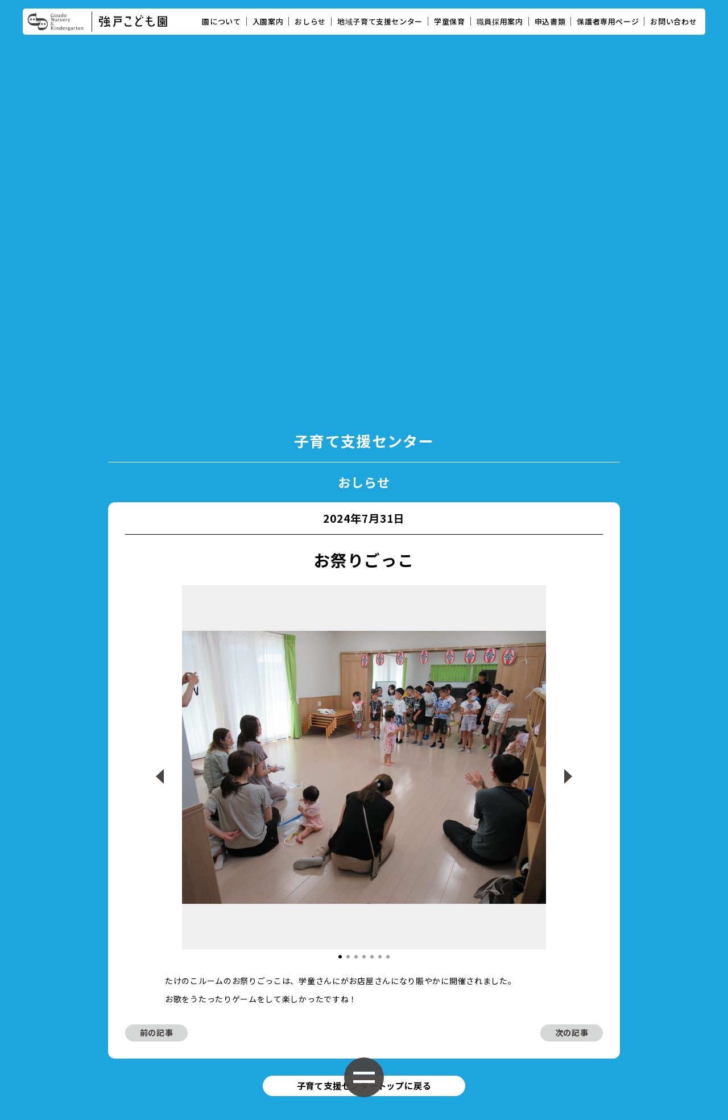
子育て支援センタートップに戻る (364, 853)
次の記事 (572, 798)
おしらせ (310, 21)
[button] (340, 722)
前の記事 (156, 798)
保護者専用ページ (608, 21)
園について (221, 21)
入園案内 (268, 21)
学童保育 (449, 21)
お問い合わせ (673, 21)
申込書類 (550, 21)
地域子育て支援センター (380, 21)
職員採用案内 (500, 21)
